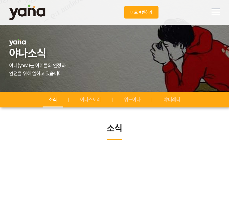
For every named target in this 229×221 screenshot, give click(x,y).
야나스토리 (90, 100)
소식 (53, 100)
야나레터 (172, 100)
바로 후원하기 (141, 12)
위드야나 (132, 100)
